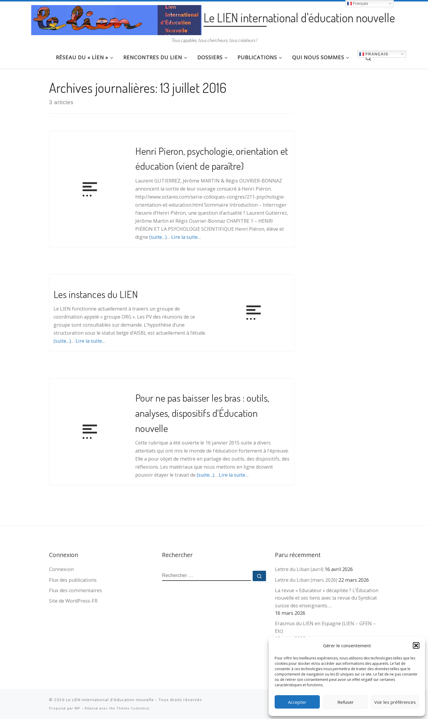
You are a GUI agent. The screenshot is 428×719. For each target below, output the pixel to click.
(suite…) (158, 237)
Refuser (345, 702)
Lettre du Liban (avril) (299, 569)
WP (77, 708)
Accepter (297, 702)
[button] (416, 645)
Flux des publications (73, 580)
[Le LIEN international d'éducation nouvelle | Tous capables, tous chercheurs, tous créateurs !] (116, 18)
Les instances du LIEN (96, 294)
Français (373, 54)
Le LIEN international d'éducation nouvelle (110, 699)
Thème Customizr (133, 708)
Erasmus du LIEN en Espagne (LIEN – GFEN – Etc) (325, 627)
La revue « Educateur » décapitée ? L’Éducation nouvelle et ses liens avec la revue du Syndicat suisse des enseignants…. (326, 598)
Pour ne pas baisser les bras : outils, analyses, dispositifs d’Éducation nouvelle (202, 412)
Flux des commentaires (75, 590)
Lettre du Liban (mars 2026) (306, 580)
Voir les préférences (395, 702)
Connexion (61, 569)
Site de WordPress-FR (73, 601)
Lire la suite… (186, 237)
